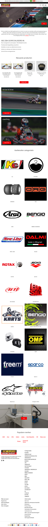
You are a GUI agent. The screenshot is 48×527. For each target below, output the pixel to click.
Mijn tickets (4, 504)
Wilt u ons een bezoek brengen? (32, 512)
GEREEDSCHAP (28, 454)
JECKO (35, 276)
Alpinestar (12, 401)
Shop (44, 23)
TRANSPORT (27, 464)
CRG (36, 201)
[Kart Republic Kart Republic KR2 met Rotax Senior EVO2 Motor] (6, 66)
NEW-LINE (12, 251)
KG (12, 176)
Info (24, 418)
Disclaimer (27, 504)
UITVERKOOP (36, 301)
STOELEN (27, 493)
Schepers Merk (35, 401)
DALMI (35, 251)
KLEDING (36, 176)
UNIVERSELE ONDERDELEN (31, 469)
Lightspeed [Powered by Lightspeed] (35, 523)
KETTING (26, 494)
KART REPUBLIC (28, 466)
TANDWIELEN (28, 457)
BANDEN (12, 201)
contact (27, 35)
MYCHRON (12, 301)
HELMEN (12, 351)
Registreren (4, 500)
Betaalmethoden (28, 507)
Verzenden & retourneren (30, 509)
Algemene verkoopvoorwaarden (32, 502)
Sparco (35, 376)
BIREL (26, 476)
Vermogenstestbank (29, 517)
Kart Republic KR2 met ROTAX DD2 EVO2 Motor (18, 74)
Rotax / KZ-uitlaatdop (29, 73)
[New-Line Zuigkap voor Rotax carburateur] (41, 66)
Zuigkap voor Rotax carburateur (41, 73)
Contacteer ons (28, 511)
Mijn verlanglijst (5, 505)
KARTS (12, 326)
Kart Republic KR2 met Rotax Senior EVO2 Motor (6, 74)
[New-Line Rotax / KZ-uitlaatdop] (30, 66)
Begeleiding (27, 516)
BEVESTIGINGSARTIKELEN (30, 459)
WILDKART (27, 478)
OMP (36, 351)
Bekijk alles (24, 82)
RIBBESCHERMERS (36, 226)
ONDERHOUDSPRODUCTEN (31, 456)
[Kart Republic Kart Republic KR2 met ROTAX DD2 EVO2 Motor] (18, 66)
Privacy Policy (28, 505)
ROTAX (12, 276)
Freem (12, 376)
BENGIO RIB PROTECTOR (35, 326)
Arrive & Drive (28, 514)
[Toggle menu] (45, 5)
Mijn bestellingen (5, 502)
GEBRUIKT (27, 496)
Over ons (27, 500)
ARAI (12, 226)
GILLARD (26, 484)
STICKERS (27, 467)
